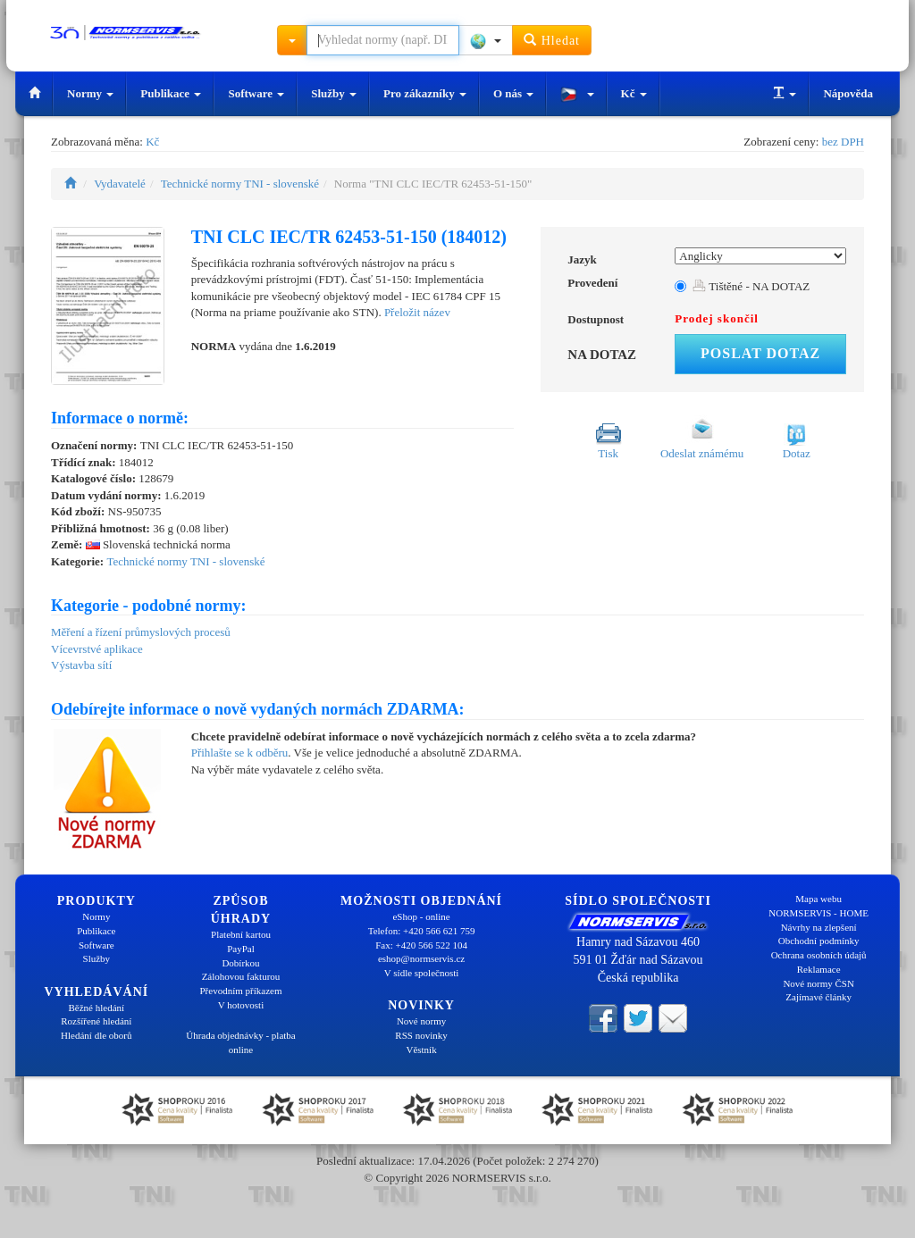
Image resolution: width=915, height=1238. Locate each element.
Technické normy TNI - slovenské (240, 183)
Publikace (170, 93)
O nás (513, 93)
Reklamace (819, 969)
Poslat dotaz (760, 353)
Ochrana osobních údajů (819, 954)
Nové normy (421, 1021)
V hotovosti (241, 1005)
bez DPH (843, 141)
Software (256, 93)
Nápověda (848, 93)
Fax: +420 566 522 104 (421, 945)
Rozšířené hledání (96, 1021)
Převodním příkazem (241, 990)
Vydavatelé (120, 183)
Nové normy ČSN (818, 983)
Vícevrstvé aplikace (97, 649)
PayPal (241, 948)
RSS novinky (421, 1035)
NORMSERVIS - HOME (818, 913)
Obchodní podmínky (819, 940)
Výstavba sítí (81, 665)
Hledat (552, 39)
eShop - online (420, 916)
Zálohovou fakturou (241, 976)
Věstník (421, 1049)
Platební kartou (241, 934)
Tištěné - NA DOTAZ (751, 286)
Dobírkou (240, 963)
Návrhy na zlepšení (819, 927)
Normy (90, 93)
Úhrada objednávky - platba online (240, 1042)
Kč (634, 93)
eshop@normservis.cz (421, 958)
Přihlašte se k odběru (240, 752)
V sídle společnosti (421, 972)
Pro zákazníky (424, 93)
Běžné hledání (97, 1007)
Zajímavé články (818, 996)
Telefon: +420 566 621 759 (421, 930)
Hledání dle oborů (96, 1035)
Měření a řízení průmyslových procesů (141, 632)
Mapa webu (818, 898)
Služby (334, 93)
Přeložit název (417, 312)
